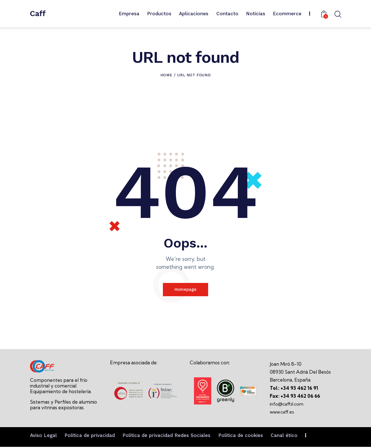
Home (166, 75)
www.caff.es (283, 413)
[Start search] (337, 14)
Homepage (185, 290)
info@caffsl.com (287, 405)
